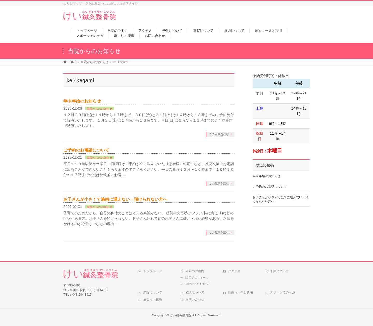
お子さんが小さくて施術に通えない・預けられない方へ (115, 199)
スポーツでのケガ (282, 292)
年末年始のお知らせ (82, 101)
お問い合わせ (194, 299)
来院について (152, 292)
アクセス (234, 271)
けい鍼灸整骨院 (180, 315)
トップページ (152, 271)
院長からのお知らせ (99, 108)
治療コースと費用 (240, 292)
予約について (279, 271)
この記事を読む (219, 134)
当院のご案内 (194, 271)
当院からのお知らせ (198, 283)
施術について (194, 292)
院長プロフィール (196, 277)
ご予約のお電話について (86, 150)
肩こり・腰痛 (152, 299)
